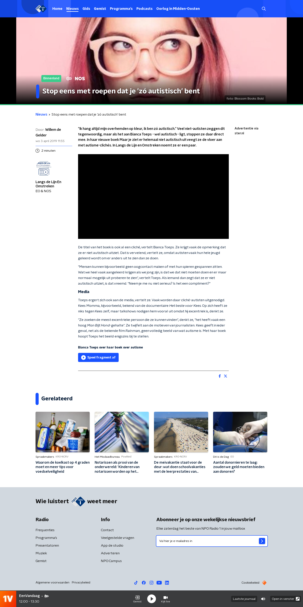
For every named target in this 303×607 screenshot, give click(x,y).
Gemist (100, 9)
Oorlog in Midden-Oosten (178, 9)
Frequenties (45, 530)
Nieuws (72, 9)
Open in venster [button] (286, 599)
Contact (107, 530)
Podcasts (144, 9)
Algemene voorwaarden (52, 582)
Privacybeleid (81, 582)
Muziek (41, 553)
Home (57, 9)
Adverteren (110, 553)
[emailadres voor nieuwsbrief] (211, 541)
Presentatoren (47, 545)
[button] (137, 599)
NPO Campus (111, 561)
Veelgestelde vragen (117, 538)
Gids (86, 9)
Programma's (121, 9)
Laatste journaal (244, 598)
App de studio (112, 545)
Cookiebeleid (250, 582)
